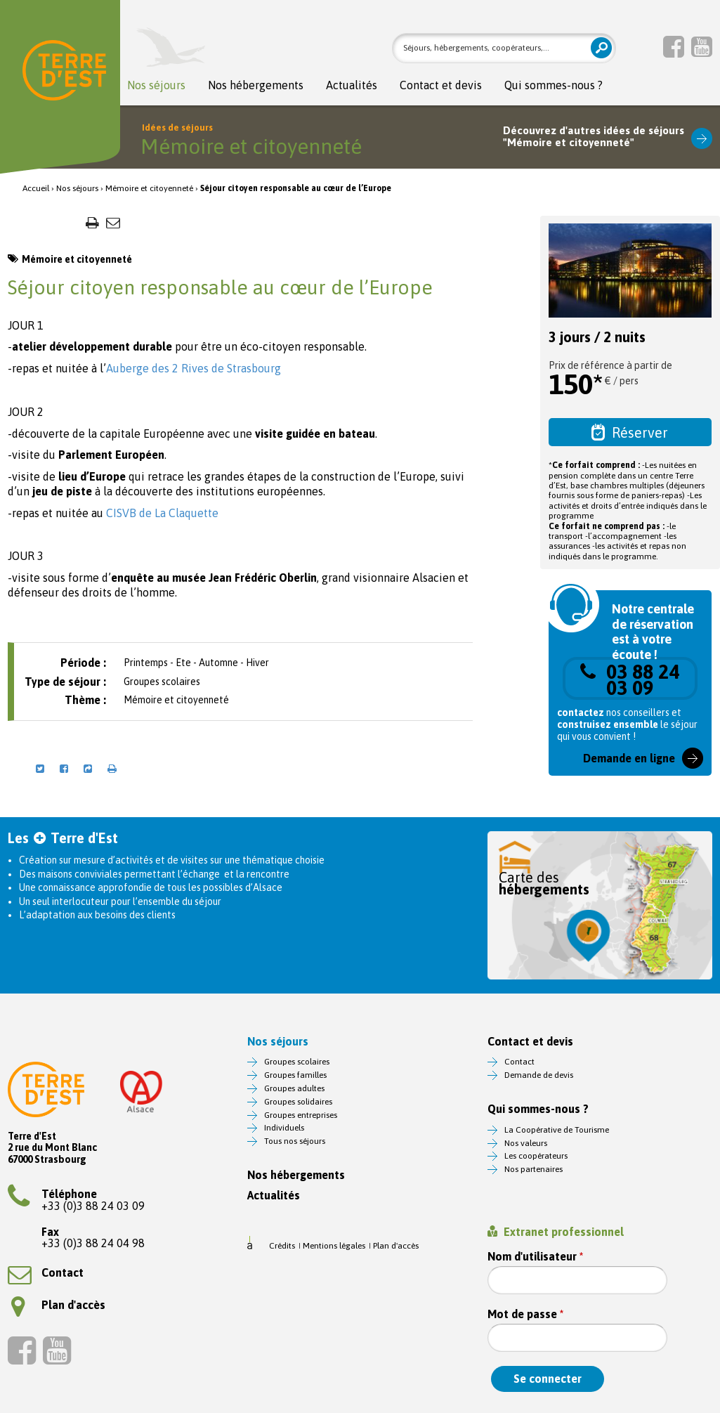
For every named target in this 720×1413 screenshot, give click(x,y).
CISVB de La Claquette (160, 513)
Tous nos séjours (294, 1141)
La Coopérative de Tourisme (556, 1130)
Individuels (284, 1128)
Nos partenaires (533, 1169)
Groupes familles (295, 1075)
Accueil (35, 188)
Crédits (282, 1246)
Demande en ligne (629, 758)
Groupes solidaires (298, 1102)
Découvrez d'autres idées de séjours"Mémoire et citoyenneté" (593, 136)
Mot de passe (525, 1314)
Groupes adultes (294, 1088)
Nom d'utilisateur (535, 1257)
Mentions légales (334, 1246)
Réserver (629, 432)
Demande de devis (538, 1075)
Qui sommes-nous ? (553, 85)
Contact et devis (441, 85)
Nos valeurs (525, 1143)
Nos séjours (156, 85)
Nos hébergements (255, 85)
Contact (46, 1272)
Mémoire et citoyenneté (149, 188)
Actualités (351, 85)
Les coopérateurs (536, 1156)
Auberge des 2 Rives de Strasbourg (193, 368)
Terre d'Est (64, 73)
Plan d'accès (58, 1305)
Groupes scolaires (296, 1062)
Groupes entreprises (300, 1115)
